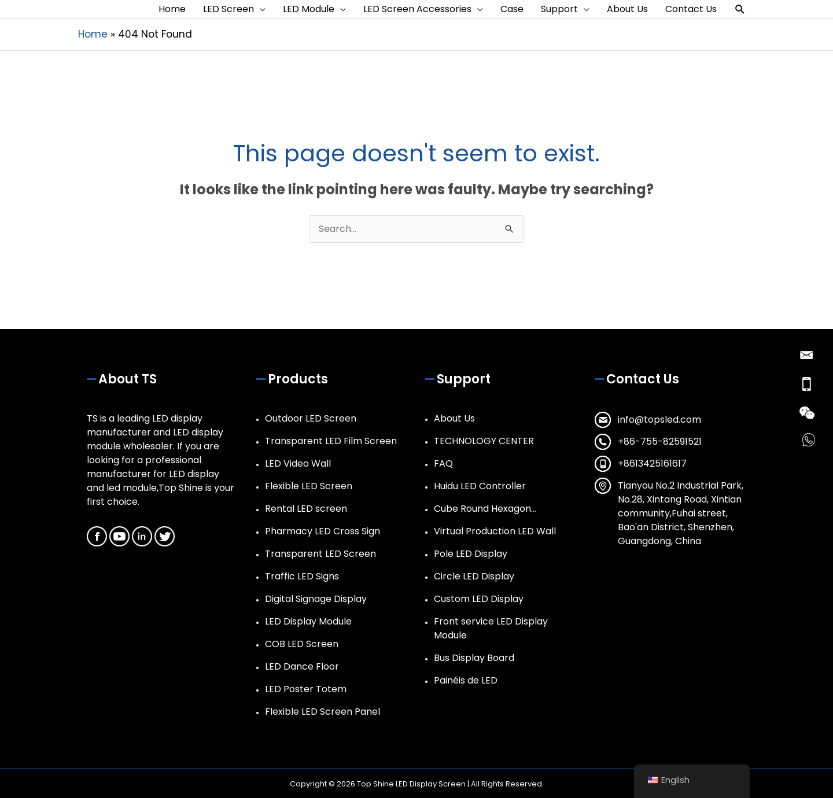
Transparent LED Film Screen (331, 441)
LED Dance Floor (302, 666)
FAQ (443, 463)
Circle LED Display (474, 576)
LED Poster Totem (306, 689)
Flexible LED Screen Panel (322, 711)
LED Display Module (308, 621)
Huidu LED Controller (480, 486)
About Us (454, 418)
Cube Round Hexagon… (485, 508)
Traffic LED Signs (302, 576)
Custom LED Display (479, 598)
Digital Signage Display (316, 598)
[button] (740, 9)
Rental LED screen (306, 508)
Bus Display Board (474, 657)
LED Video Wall (298, 463)
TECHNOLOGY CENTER (484, 441)
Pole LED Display (470, 553)
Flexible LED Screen (308, 486)
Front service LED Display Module (491, 628)
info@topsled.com (659, 419)
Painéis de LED (465, 680)
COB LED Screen (301, 644)
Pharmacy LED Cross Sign (322, 531)
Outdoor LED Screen (310, 418)
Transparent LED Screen (320, 553)
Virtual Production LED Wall (495, 531)
